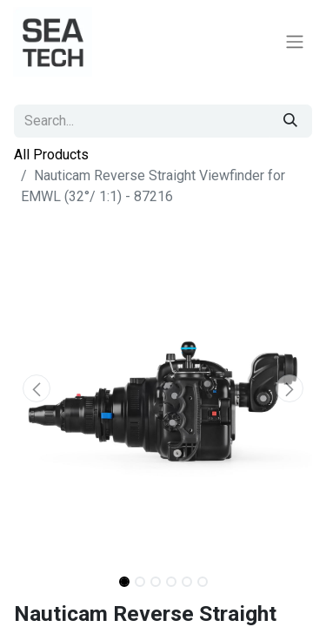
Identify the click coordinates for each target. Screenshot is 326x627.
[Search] (290, 121)
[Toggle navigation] (294, 42)
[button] (36, 388)
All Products (51, 154)
